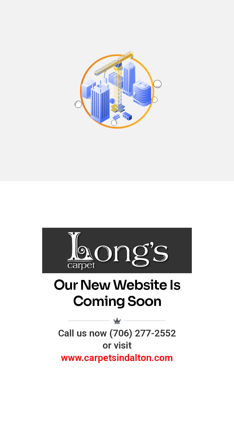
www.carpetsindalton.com (117, 357)
